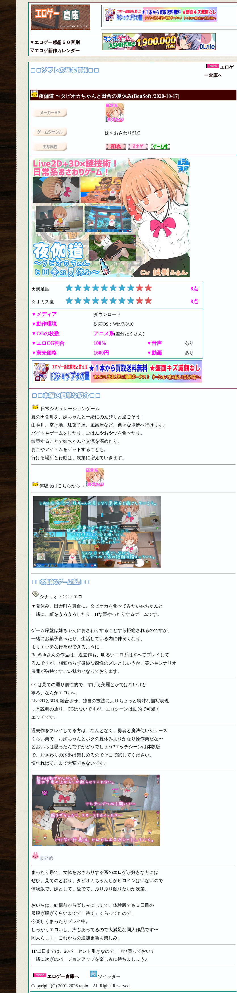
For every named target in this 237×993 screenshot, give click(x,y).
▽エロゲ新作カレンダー (55, 50)
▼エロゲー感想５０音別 (55, 42)
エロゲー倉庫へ (56, 976)
